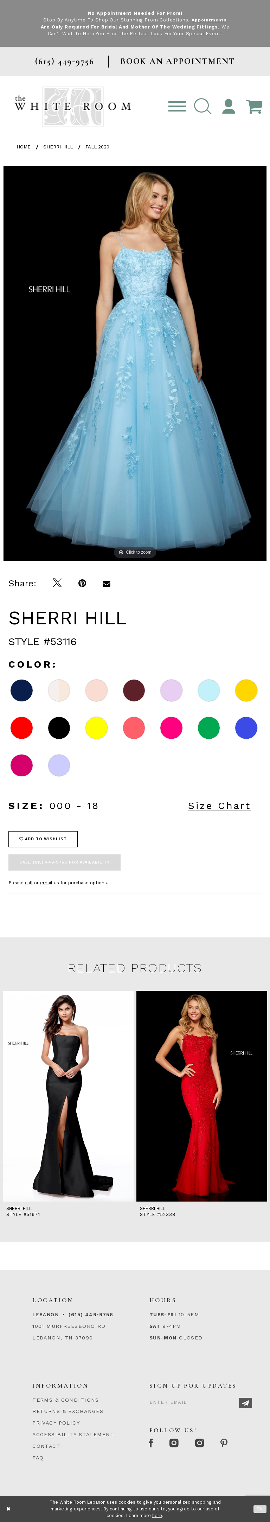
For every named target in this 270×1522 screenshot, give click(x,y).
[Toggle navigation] (177, 106)
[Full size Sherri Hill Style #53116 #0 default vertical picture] (135, 363)
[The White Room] (73, 106)
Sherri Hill (58, 146)
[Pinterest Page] (229, 1444)
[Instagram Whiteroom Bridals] (203, 1444)
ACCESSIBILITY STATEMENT (73, 1434)
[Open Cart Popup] (254, 106)
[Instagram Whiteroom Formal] (176, 1444)
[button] (203, 106)
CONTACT (46, 1446)
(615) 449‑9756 (91, 1314)
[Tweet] (57, 583)
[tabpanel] (135, 363)
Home (24, 146)
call (29, 882)
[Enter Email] (200, 1401)
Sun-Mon (163, 1337)
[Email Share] (106, 583)
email (46, 882)
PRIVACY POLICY (56, 1423)
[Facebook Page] (152, 1444)
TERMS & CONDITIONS (65, 1400)
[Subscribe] (245, 1403)
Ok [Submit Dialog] (260, 1508)
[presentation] (68, 1096)
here (157, 1515)
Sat (154, 1326)
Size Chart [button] (219, 805)
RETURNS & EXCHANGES (67, 1411)
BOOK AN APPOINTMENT (177, 61)
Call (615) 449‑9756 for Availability (64, 862)
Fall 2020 (97, 146)
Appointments (209, 20)
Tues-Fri (162, 1314)
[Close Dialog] (9, 1509)
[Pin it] (82, 583)
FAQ (38, 1457)
